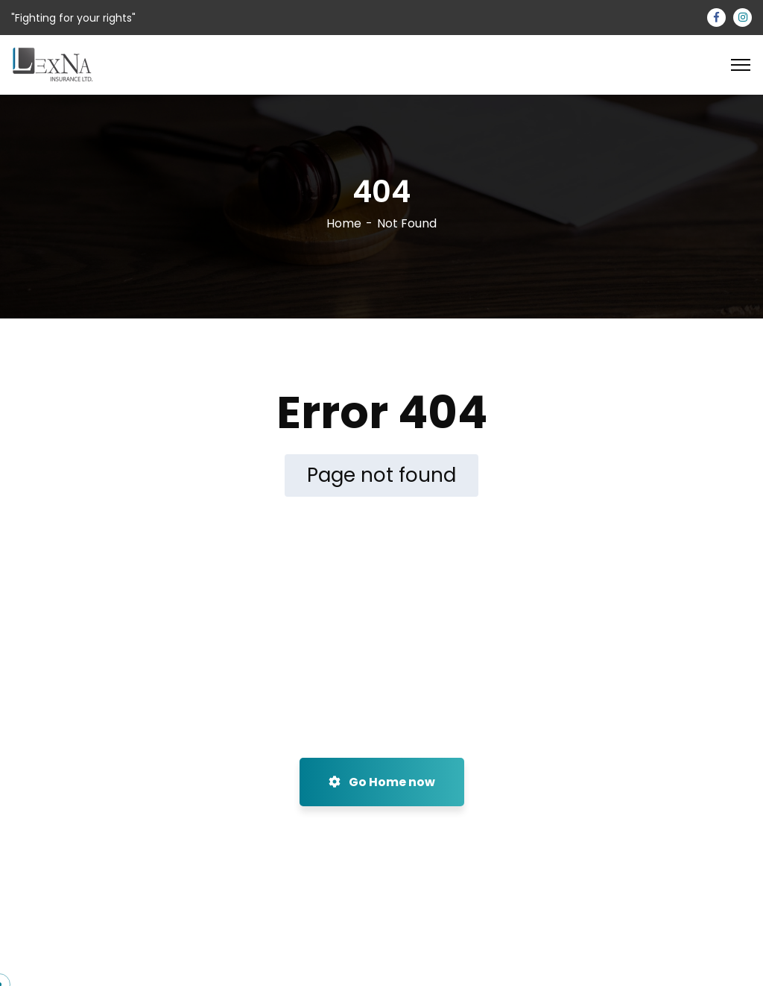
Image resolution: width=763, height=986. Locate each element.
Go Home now (382, 782)
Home (343, 223)
